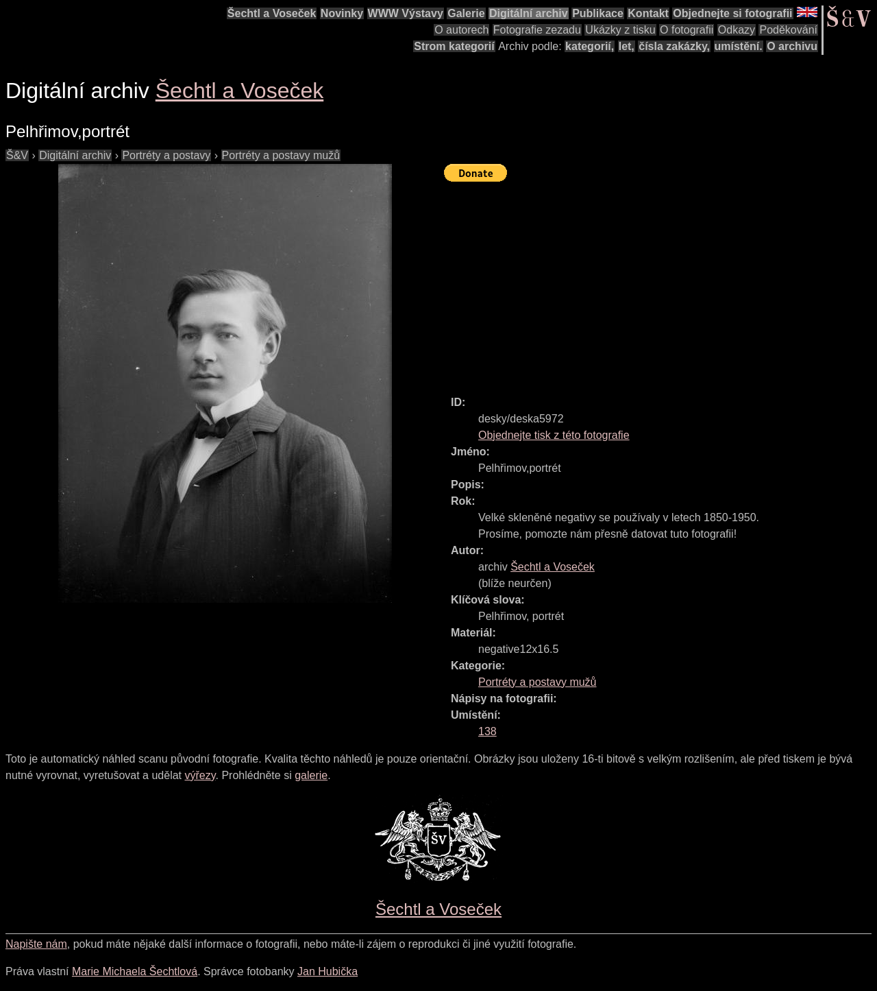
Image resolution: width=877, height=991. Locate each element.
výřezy (199, 775)
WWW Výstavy (405, 13)
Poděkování (788, 30)
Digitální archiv (528, 13)
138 (487, 731)
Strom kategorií (454, 46)
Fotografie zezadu (537, 30)
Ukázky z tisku (620, 30)
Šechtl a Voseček (272, 13)
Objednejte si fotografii (732, 13)
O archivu (792, 46)
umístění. (739, 46)
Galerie (465, 13)
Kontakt (648, 13)
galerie (311, 775)
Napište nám (36, 944)
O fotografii (686, 30)
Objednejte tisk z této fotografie (554, 435)
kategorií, (589, 46)
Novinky (342, 13)
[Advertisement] (660, 283)
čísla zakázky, (674, 46)
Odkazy (736, 30)
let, (626, 46)
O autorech (461, 30)
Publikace (597, 13)
